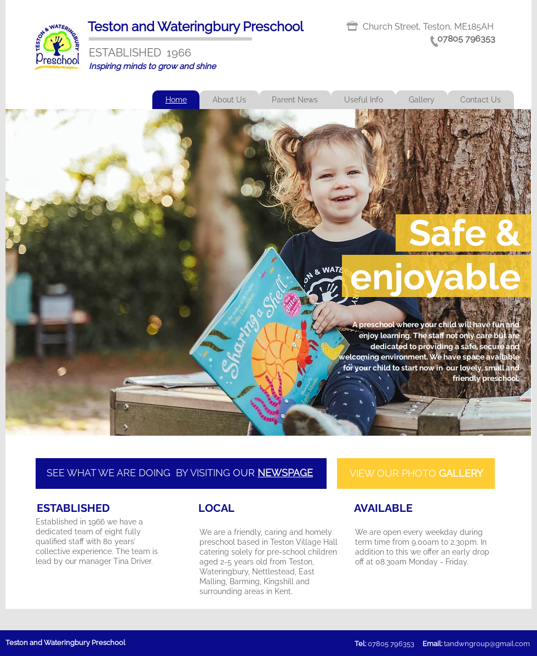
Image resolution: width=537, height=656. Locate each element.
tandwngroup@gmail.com (487, 644)
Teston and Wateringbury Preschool (196, 27)
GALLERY (461, 473)
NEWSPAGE (285, 472)
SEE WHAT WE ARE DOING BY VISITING (140, 472)
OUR (245, 472)
